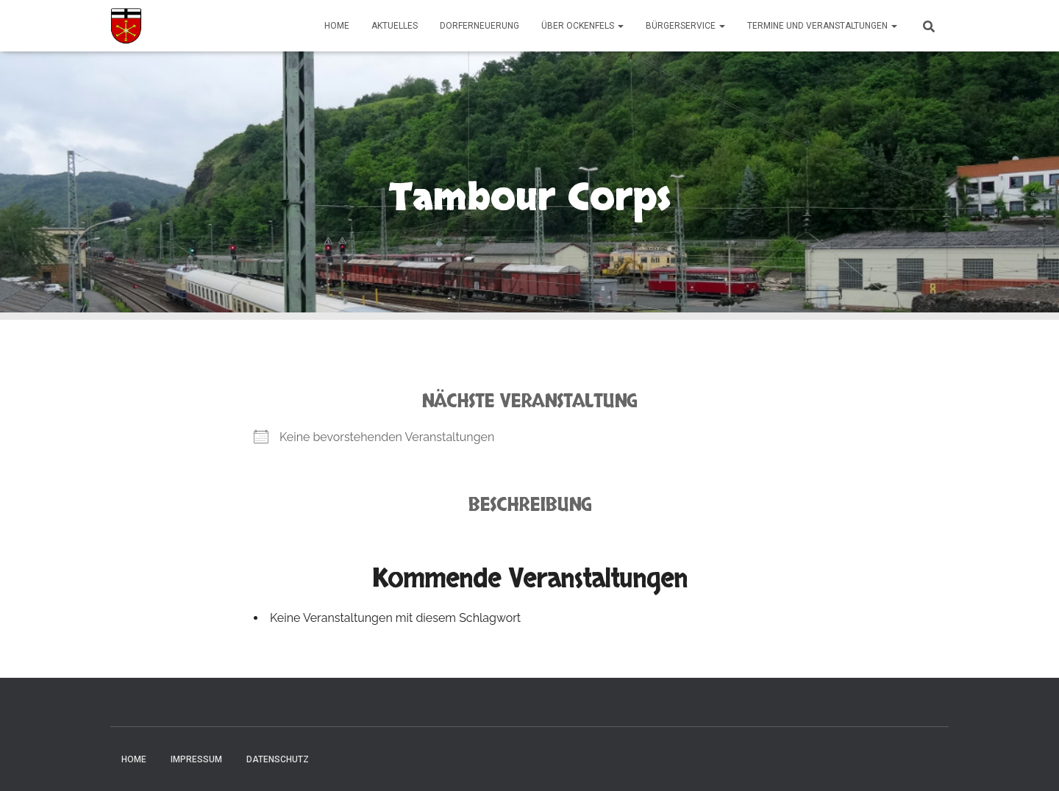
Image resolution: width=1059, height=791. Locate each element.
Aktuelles (394, 26)
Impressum (196, 759)
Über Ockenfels (582, 26)
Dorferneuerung (479, 26)
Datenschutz (277, 759)
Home (336, 26)
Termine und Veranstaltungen (822, 26)
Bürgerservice (685, 26)
